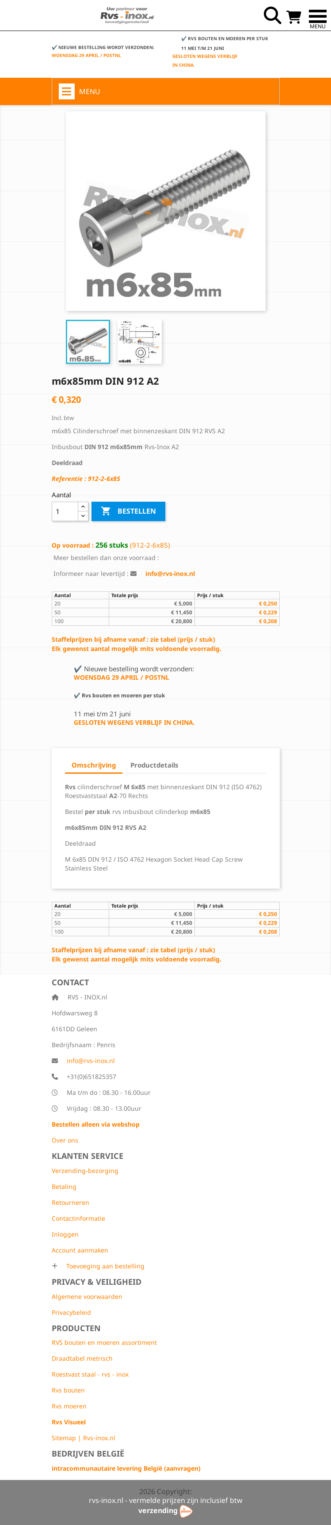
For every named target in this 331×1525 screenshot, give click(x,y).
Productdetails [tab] (154, 765)
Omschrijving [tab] (94, 765)
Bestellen (128, 511)
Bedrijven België (88, 1453)
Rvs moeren (69, 1406)
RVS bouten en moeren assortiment (104, 1342)
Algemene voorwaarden (87, 1296)
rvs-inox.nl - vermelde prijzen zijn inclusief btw (166, 1500)
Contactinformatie (78, 1218)
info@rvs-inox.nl (91, 1060)
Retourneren (70, 1202)
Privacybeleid (71, 1312)
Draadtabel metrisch (82, 1358)
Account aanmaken (80, 1250)
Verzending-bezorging (85, 1170)
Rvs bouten (68, 1390)
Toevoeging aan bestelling (105, 1266)
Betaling (64, 1186)
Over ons (65, 1140)
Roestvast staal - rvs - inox (90, 1374)
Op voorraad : (73, 545)
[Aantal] (65, 511)
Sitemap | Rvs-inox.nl (83, 1438)
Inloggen (65, 1234)
